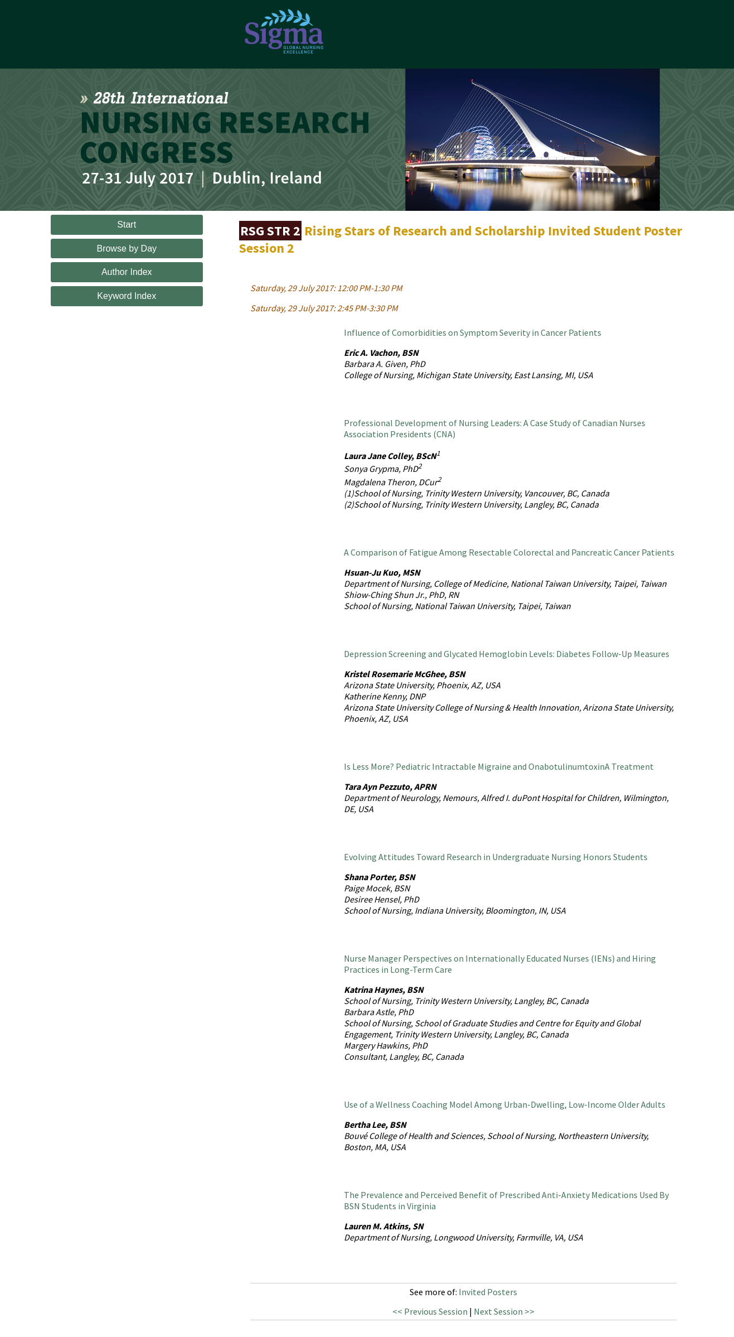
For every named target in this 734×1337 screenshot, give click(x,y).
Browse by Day (126, 248)
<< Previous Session (430, 1311)
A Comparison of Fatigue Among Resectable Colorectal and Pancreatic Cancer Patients (509, 552)
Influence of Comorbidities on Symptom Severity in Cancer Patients (472, 332)
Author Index (126, 272)
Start (126, 224)
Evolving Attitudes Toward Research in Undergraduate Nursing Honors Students (496, 856)
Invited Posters (488, 1291)
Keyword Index (126, 296)
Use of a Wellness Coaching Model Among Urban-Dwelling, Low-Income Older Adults (504, 1104)
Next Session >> (504, 1311)
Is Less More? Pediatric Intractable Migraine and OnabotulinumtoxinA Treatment (499, 766)
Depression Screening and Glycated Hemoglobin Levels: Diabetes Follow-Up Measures (506, 653)
